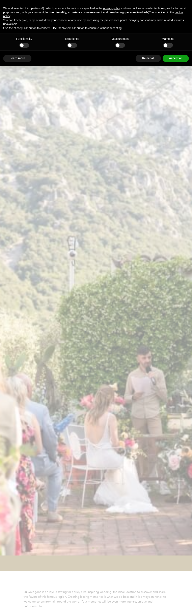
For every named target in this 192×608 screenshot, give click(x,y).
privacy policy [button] (111, 8)
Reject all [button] (148, 58)
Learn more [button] (17, 58)
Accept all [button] (175, 58)
